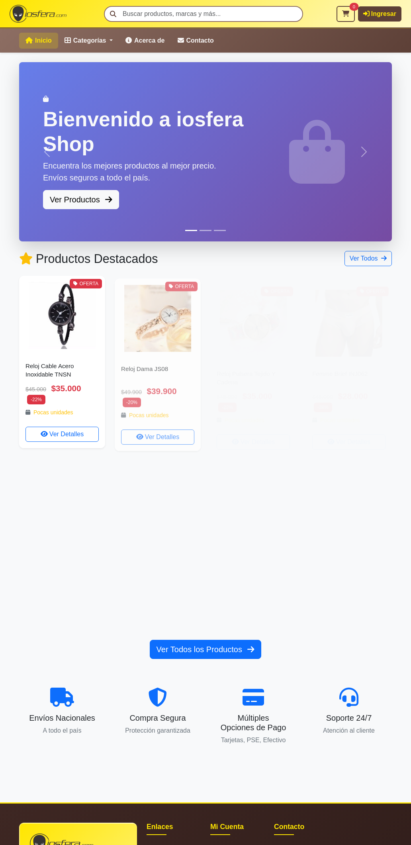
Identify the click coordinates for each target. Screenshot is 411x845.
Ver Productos (81, 199)
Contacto (196, 40)
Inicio (38, 40)
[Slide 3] (220, 230)
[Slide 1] (191, 230)
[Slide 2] (205, 230)
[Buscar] (203, 14)
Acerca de (145, 40)
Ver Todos (368, 258)
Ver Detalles (62, 434)
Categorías (86, 40)
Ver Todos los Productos (206, 649)
